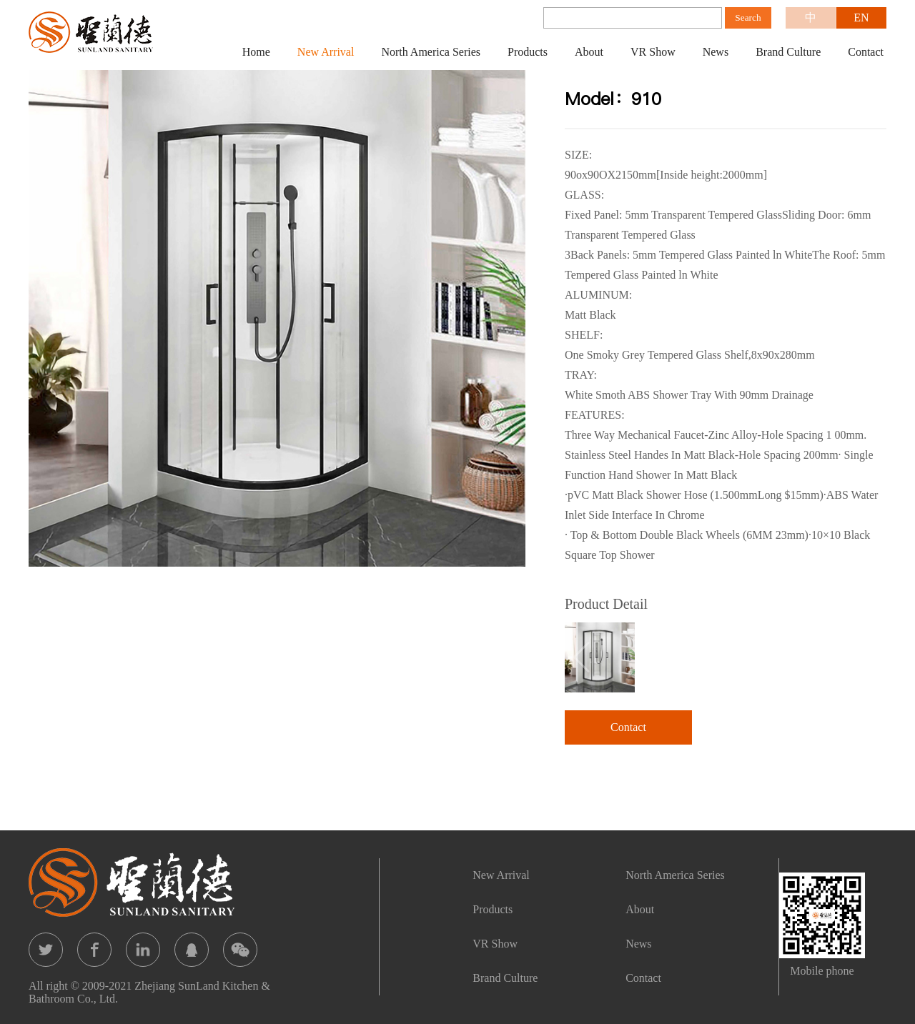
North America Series (430, 52)
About (589, 52)
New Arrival (326, 52)
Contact (866, 52)
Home (256, 52)
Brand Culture (788, 52)
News (715, 52)
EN (861, 17)
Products (528, 52)
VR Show (653, 52)
